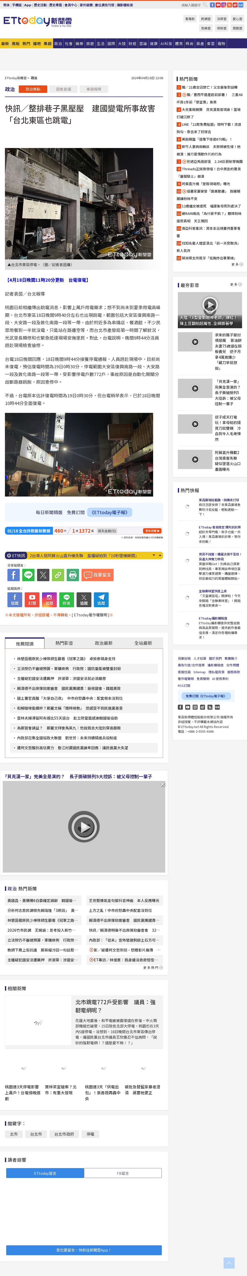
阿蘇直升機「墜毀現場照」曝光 (206, 183)
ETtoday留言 (45, 1173)
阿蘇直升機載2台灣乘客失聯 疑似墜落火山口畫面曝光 (228, 461)
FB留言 (123, 1173)
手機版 (17, 5)
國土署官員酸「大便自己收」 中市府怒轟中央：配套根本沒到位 (70, 698)
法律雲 (221, 18)
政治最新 (104, 643)
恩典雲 (206, 28)
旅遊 (90, 43)
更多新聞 (150, 531)
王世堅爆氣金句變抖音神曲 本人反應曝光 (124, 900)
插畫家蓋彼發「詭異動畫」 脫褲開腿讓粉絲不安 (208, 195)
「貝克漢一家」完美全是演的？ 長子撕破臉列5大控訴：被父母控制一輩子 (77, 776)
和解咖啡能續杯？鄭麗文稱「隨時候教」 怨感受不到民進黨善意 (70, 708)
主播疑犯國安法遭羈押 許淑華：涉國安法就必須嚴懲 (61, 678)
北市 (14, 1134)
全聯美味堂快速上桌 (213, 591)
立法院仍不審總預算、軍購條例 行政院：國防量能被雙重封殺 (69, 668)
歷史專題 (55, 5)
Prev (160, 555)
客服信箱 (184, 672)
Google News (240, 4)
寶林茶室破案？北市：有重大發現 (61, 1090)
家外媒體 (86, 5)
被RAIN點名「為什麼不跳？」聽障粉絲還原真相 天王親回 (209, 217)
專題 (48, 43)
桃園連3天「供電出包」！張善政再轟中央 (103, 1092)
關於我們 (215, 658)
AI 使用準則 (220, 678)
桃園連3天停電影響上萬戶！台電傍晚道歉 (23, 1092)
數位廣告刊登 (104, 5)
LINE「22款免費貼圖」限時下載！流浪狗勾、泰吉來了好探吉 (209, 128)
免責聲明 (203, 678)
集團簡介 (231, 658)
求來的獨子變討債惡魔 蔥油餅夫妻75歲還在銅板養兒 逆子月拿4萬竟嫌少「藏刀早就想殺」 (228, 351)
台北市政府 (64, 1134)
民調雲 (206, 18)
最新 (5, 43)
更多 (237, 264)
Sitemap (199, 672)
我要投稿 (184, 658)
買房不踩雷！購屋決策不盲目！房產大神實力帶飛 (220, 556)
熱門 (26, 43)
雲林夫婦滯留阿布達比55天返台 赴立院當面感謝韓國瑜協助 (67, 718)
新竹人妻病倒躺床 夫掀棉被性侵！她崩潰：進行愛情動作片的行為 (209, 150)
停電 (90, 1134)
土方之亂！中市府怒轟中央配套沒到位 (120, 910)
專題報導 (93, 89)
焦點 (16, 43)
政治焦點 (33, 89)
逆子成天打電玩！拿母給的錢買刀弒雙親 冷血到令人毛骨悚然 (228, 428)
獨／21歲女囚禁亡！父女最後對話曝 (210, 87)
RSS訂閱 (184, 685)
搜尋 (205, 4)
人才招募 (199, 658)
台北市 (36, 1134)
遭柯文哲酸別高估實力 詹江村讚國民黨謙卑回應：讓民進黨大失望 (72, 747)
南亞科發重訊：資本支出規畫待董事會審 (209, 232)
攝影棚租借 (125, 5)
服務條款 (233, 672)
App (27, 5)
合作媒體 (232, 665)
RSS (229, 4)
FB (212, 4)
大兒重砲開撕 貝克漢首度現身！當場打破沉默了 (209, 113)
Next (154, 555)
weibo (235, 4)
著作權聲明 (186, 678)
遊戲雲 (237, 28)
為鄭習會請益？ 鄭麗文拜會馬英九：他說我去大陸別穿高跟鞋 (69, 727)
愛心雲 (237, 18)
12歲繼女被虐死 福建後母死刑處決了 (211, 205)
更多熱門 (153, 967)
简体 (6, 5)
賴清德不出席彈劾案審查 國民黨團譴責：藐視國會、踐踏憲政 (69, 688)
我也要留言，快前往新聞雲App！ (84, 1249)
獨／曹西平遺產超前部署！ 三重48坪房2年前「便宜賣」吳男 (210, 98)
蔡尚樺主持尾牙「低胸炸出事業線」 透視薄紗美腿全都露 (80, 555)
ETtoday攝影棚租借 (213, 618)
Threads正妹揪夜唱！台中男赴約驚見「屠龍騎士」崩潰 (209, 172)
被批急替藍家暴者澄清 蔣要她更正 (142, 1090)
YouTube (218, 4)
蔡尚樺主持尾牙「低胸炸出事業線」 (209, 257)
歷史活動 (40, 5)
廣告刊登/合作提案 (191, 665)
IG (223, 4)
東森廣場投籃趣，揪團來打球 (219, 500)
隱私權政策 (216, 672)
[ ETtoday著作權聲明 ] (90, 614)
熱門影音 (64, 643)
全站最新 (143, 643)
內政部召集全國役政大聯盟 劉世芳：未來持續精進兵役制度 (67, 737)
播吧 (37, 43)
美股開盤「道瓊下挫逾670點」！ (207, 139)
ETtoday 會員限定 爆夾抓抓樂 (220, 527)
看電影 (190, 18)
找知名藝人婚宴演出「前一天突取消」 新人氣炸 (209, 247)
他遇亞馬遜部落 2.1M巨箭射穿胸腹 (212, 161)
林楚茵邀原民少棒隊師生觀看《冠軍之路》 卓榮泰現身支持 (66, 658)
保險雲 (221, 28)
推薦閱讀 (25, 643)
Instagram (195, 707)
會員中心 (70, 5)
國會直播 (63, 89)
